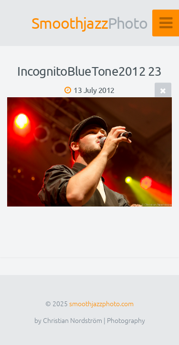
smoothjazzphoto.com (101, 303)
